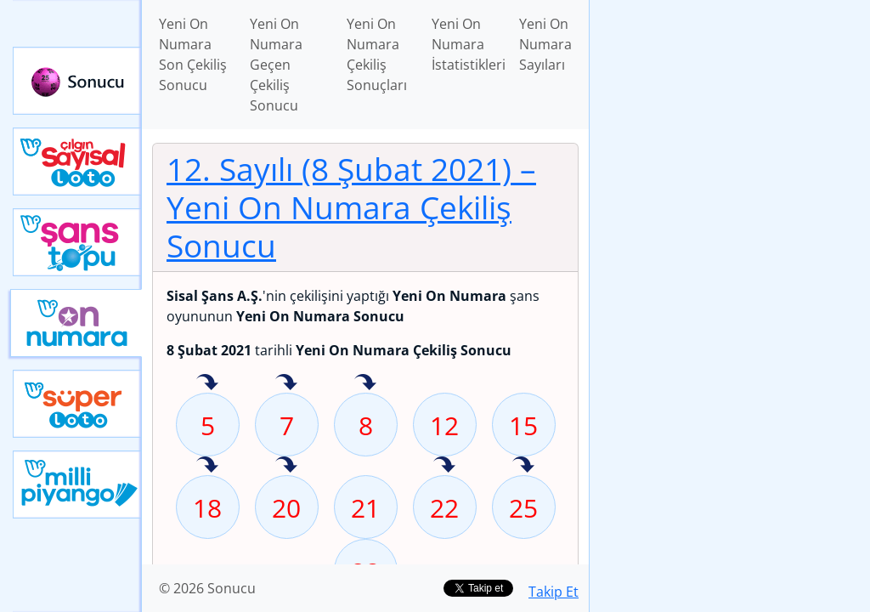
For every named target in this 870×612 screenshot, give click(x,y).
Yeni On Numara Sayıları (545, 44)
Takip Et (553, 591)
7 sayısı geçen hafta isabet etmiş (286, 383)
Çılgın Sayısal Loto (77, 162)
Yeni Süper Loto (77, 404)
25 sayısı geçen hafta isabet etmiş (523, 465)
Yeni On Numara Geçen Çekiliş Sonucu (276, 64)
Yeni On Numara (76, 323)
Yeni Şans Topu (77, 242)
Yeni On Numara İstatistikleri (469, 44)
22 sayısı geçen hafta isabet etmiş (444, 465)
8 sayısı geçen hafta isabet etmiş (365, 383)
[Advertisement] (729, 120)
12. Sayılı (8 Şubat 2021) (351, 207)
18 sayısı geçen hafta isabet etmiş (207, 465)
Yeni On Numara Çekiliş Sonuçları (377, 54)
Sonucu (77, 81)
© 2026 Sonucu (207, 588)
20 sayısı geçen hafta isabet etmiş (286, 465)
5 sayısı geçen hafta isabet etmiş (207, 383)
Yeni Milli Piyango (77, 484)
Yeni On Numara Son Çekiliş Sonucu (193, 54)
